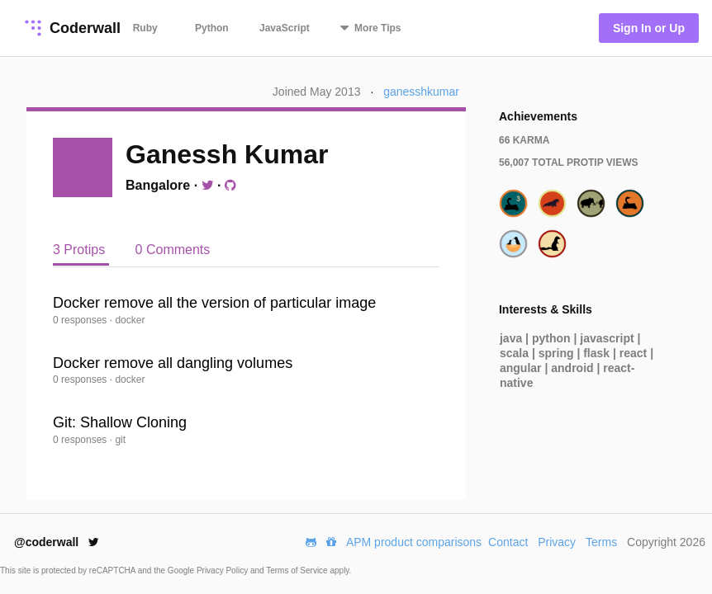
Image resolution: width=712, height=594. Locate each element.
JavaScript (284, 28)
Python (212, 28)
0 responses (81, 320)
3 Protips (81, 250)
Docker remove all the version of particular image (214, 303)
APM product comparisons (414, 542)
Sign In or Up (649, 28)
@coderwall (56, 542)
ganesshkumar (421, 91)
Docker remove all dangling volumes (172, 363)
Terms (601, 542)
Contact (508, 542)
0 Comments (173, 250)
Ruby (145, 28)
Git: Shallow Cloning (120, 422)
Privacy (557, 542)
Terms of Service (298, 570)
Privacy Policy (223, 570)
